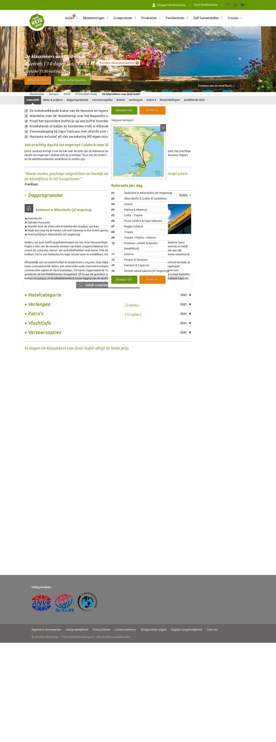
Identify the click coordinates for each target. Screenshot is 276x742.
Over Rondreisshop (206, 4)
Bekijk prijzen (37, 80)
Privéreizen (149, 18)
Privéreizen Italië (86, 94)
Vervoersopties (102, 99)
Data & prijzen (53, 99)
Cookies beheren (125, 468)
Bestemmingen (93, 18)
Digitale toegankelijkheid (186, 468)
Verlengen (136, 99)
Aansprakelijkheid (77, 468)
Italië (66, 94)
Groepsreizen (122, 18)
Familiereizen (175, 18)
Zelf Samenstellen (206, 18)
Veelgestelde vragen (153, 468)
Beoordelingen (170, 99)
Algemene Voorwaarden (46, 468)
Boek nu (152, 110)
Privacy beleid (101, 468)
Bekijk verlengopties (72, 80)
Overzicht (32, 99)
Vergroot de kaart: (122, 120)
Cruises (233, 18)
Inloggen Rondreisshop (169, 5)
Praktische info (194, 99)
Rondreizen (37, 94)
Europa (53, 94)
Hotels (120, 99)
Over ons (212, 468)
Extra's (151, 99)
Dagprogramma (77, 99)
